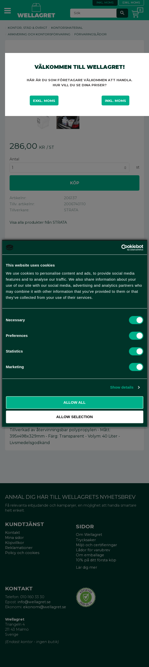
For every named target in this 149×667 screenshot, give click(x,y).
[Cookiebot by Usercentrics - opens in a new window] (121, 247)
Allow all (75, 402)
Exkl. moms (44, 101)
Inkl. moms (115, 101)
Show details (122, 387)
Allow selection (74, 417)
